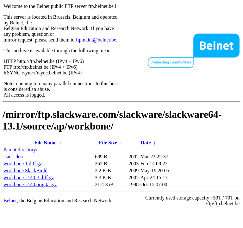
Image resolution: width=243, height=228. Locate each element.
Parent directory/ (20, 149)
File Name (45, 142)
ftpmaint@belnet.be (96, 39)
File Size (108, 142)
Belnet (10, 200)
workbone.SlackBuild (25, 170)
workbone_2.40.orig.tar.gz (30, 184)
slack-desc (14, 156)
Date (146, 142)
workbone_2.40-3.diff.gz (28, 177)
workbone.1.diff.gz (22, 163)
